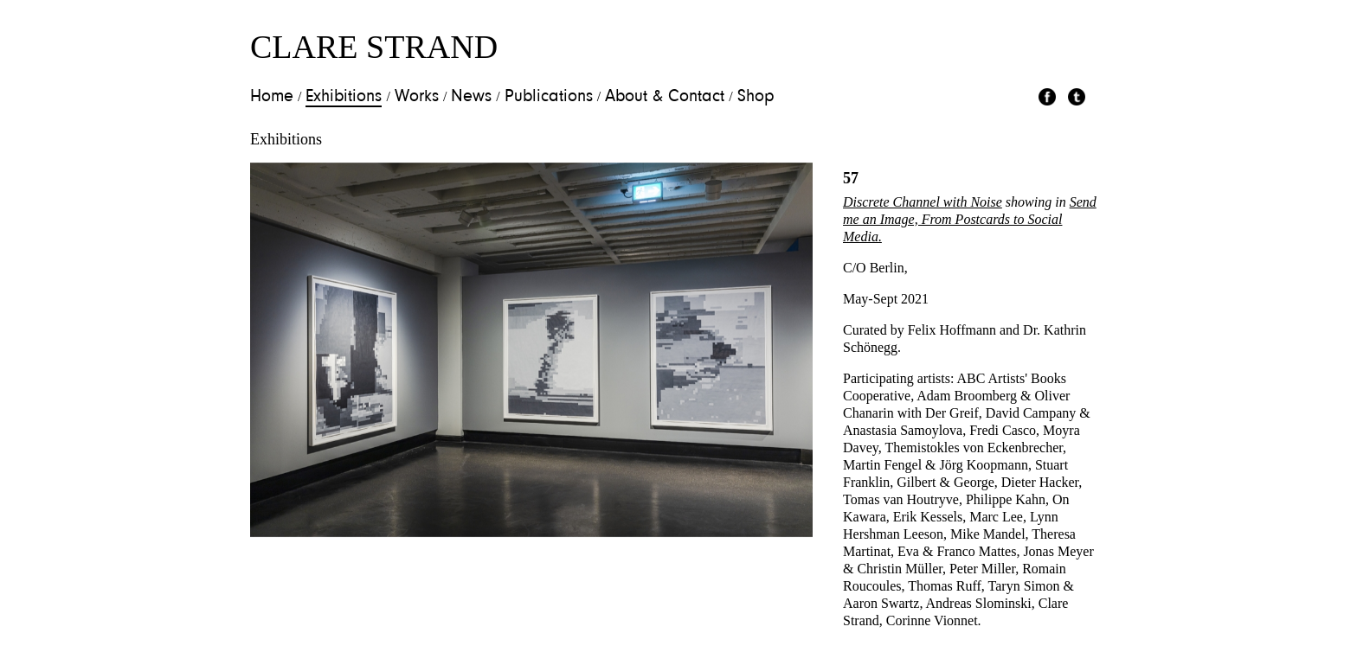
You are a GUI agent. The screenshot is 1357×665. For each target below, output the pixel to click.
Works (417, 97)
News (471, 97)
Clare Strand (374, 46)
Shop (756, 97)
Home (271, 97)
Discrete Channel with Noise (922, 202)
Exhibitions (343, 97)
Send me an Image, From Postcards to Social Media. (970, 219)
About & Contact (664, 97)
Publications (549, 97)
